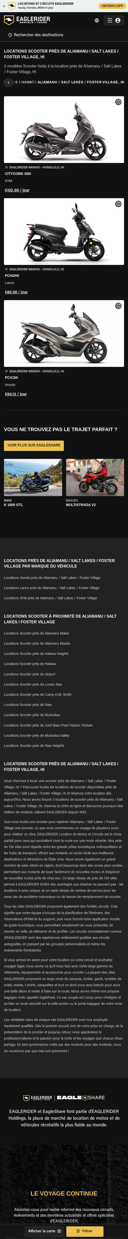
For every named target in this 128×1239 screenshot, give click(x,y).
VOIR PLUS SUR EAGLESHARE (34, 446)
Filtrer (84, 1231)
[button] (64, 145)
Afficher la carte (44, 1231)
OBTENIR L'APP (112, 6)
